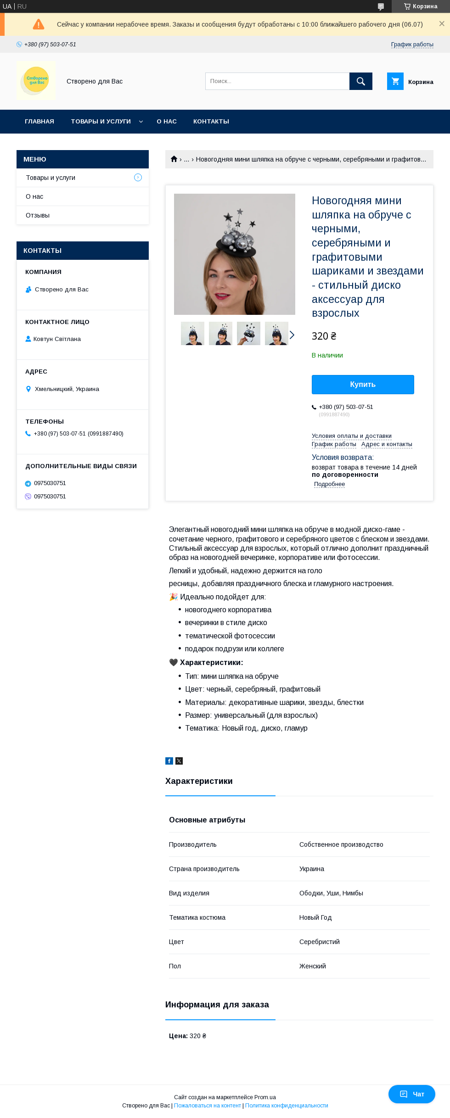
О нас (167, 121)
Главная (39, 121)
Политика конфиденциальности (286, 1105)
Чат (411, 1094)
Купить (363, 384)
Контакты (211, 121)
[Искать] (360, 81)
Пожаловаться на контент (207, 1105)
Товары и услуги (101, 121)
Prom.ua (265, 1097)
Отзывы (38, 215)
